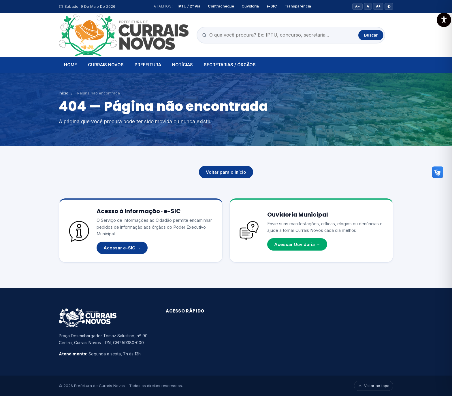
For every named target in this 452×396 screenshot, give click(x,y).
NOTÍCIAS (182, 64)
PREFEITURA (148, 64)
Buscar (371, 35)
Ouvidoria (250, 6)
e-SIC (271, 6)
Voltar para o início (226, 172)
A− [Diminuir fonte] (357, 6)
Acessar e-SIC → (122, 248)
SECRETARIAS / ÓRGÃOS (230, 64)
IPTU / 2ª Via (189, 6)
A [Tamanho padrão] (368, 6)
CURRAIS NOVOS (106, 64)
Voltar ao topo (373, 385)
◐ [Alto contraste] (388, 6)
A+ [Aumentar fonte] (378, 6)
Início (63, 93)
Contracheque (221, 6)
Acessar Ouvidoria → (297, 244)
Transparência (298, 6)
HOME (70, 64)
